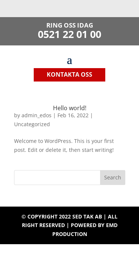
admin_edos (36, 115)
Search (112, 177)
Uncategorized (32, 124)
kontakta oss (69, 74)
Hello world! (69, 108)
